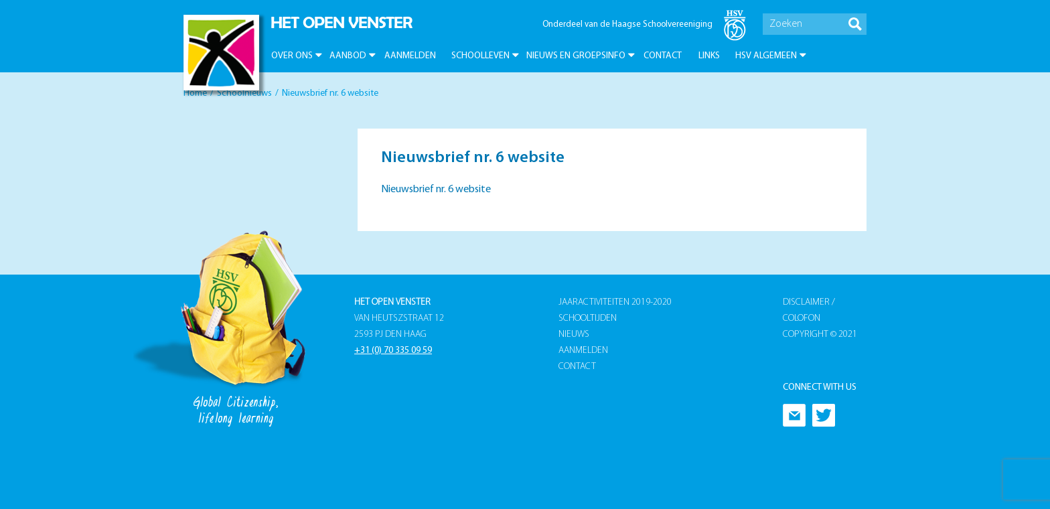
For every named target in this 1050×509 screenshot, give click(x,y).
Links (709, 56)
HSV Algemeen (766, 56)
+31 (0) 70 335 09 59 (393, 351)
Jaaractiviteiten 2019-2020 (615, 302)
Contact (663, 56)
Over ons (292, 56)
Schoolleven (480, 56)
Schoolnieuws (244, 93)
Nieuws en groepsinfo (575, 56)
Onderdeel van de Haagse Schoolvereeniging (627, 24)
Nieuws (573, 335)
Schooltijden (587, 318)
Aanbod (347, 56)
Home (195, 93)
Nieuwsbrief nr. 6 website (436, 189)
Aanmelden (410, 56)
